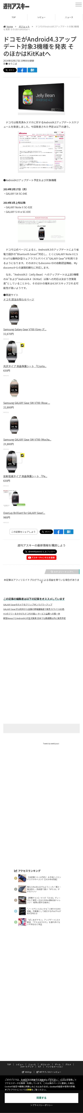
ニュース (69, 17)
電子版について (56, 1050)
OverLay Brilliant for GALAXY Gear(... (24, 513)
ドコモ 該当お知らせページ (18, 299)
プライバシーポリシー (33, 1047)
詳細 (29, 1090)
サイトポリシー (12, 1047)
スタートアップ (26, 1035)
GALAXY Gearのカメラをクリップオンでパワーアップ (27, 605)
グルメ (68, 1033)
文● (5, 63)
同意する (41, 1097)
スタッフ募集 (38, 1050)
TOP (14, 17)
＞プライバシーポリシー (41, 1105)
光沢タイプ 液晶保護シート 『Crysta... (24, 366)
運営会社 (52, 1047)
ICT (39, 1035)
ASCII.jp (27, 1041)
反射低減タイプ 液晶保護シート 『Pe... (25, 476)
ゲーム (58, 1033)
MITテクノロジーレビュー (48, 1041)
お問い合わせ (66, 1047)
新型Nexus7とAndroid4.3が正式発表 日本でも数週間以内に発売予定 (34, 618)
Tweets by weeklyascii (51, 743)
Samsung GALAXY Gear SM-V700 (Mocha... (27, 439)
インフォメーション (54, 1035)
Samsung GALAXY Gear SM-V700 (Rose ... (26, 403)
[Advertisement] (41, 653)
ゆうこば (12, 63)
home (8, 26)
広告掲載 (24, 1050)
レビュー (41, 17)
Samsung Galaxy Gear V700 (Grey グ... (24, 329)
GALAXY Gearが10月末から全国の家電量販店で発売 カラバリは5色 (33, 609)
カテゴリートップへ (62, 571)
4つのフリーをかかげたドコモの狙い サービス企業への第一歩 (31, 614)
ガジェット (24, 26)
